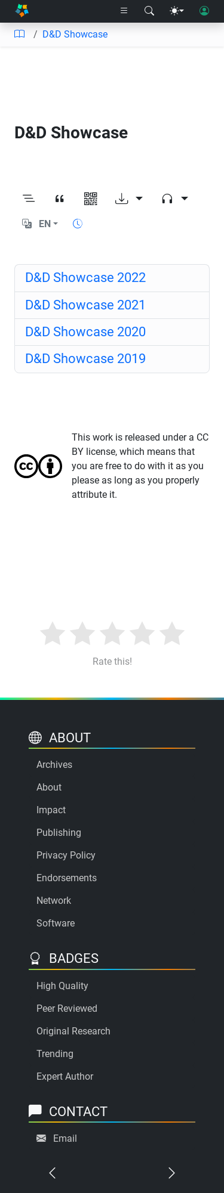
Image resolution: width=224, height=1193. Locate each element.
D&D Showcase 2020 (85, 331)
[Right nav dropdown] (124, 11)
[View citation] (59, 199)
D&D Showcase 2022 (85, 277)
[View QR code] (90, 199)
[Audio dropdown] (174, 199)
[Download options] (129, 199)
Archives (54, 764)
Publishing (58, 832)
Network (53, 900)
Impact (51, 810)
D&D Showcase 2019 (85, 358)
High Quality (62, 985)
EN (45, 224)
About (49, 787)
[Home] (21, 12)
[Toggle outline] (28, 199)
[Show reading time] (77, 223)
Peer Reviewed (66, 1008)
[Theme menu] (177, 11)
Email (65, 1138)
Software (55, 923)
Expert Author (64, 1076)
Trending (54, 1053)
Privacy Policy (66, 855)
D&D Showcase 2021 (85, 305)
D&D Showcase (75, 34)
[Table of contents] (19, 34)
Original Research (73, 1031)
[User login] (204, 11)
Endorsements (66, 878)
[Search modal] (149, 11)
